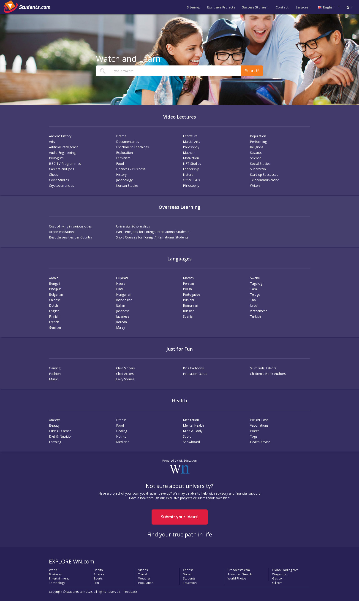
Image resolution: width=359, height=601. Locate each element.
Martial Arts (191, 141)
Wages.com (280, 574)
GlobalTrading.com (285, 570)
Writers (255, 185)
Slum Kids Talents (263, 368)
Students (189, 578)
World (53, 570)
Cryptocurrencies (61, 185)
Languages (179, 259)
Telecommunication (265, 180)
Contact (282, 7)
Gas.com (278, 578)
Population (258, 136)
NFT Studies (192, 163)
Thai (253, 300)
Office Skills (191, 180)
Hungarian (123, 294)
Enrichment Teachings (132, 147)
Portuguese (191, 294)
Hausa (120, 283)
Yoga (254, 436)
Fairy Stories (125, 379)
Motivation (191, 158)
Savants (256, 152)
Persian (188, 283)
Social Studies (260, 163)
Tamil (254, 289)
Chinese (55, 300)
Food (120, 163)
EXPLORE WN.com (71, 561)
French (54, 322)
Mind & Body (192, 431)
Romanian (190, 305)
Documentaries (127, 141)
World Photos (237, 578)
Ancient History (60, 136)
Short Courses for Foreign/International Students (152, 237)
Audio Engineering (62, 152)
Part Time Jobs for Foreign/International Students (152, 232)
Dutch (53, 305)
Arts (52, 141)
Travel (142, 574)
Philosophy (191, 147)
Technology (57, 583)
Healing (121, 431)
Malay (120, 327)
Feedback (130, 592)
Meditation (191, 420)
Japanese (123, 311)
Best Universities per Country (70, 237)
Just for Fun (179, 349)
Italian (120, 305)
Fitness (121, 420)
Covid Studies (59, 180)
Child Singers (125, 368)
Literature (190, 136)
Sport (187, 436)
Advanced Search (240, 574)
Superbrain (258, 169)
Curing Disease (60, 431)
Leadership (191, 169)
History (121, 174)
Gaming (54, 368)
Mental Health (193, 425)
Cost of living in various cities (70, 226)
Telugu (255, 294)
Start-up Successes (264, 174)
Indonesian (124, 300)
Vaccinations (259, 425)
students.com (75, 592)
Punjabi (188, 300)
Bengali (54, 283)
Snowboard (191, 442)
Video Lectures (179, 117)
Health (179, 401)
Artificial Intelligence (63, 147)
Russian (188, 311)
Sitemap (193, 7)
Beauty (54, 425)
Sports (98, 578)
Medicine (122, 442)
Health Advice (260, 442)
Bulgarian (56, 294)
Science (255, 158)
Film (96, 583)
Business (55, 574)
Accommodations (62, 232)
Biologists (56, 158)
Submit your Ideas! (179, 517)
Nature (188, 174)
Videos (143, 570)
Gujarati (122, 278)
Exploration (124, 152)
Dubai (187, 574)
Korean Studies (127, 185)
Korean (121, 322)
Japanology (124, 180)
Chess (53, 174)
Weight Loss (259, 420)
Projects (221, 7)
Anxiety (54, 420)
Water (254, 431)
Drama (121, 136)
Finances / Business (130, 169)
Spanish (188, 316)
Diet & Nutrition (61, 436)
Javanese (122, 316)
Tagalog (256, 283)
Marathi (188, 278)
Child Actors (125, 373)
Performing (258, 141)
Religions (256, 147)
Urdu (253, 305)
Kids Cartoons (193, 368)
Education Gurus (195, 373)
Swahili (255, 278)
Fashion (55, 373)
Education (190, 583)
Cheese (188, 570)
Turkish (255, 316)
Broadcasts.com (239, 570)
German (55, 327)
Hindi (119, 289)
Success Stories (254, 7)
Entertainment (59, 578)
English (327, 7)
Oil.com (277, 583)
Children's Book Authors (268, 373)
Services (302, 7)
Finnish (54, 316)
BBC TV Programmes (65, 163)
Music (53, 379)
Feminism (123, 158)
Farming (55, 442)
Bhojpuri (55, 289)
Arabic (53, 278)
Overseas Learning (179, 207)
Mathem (189, 152)
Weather (144, 578)
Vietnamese (258, 311)
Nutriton (122, 436)
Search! (252, 70)
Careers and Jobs (61, 169)
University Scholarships (133, 226)
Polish (187, 289)
